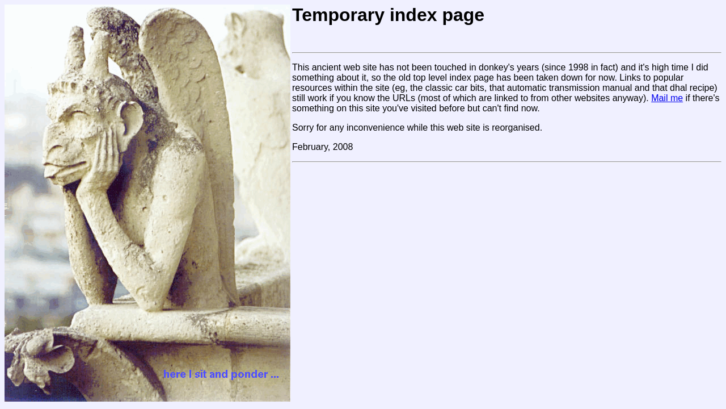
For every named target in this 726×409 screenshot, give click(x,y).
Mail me (667, 98)
